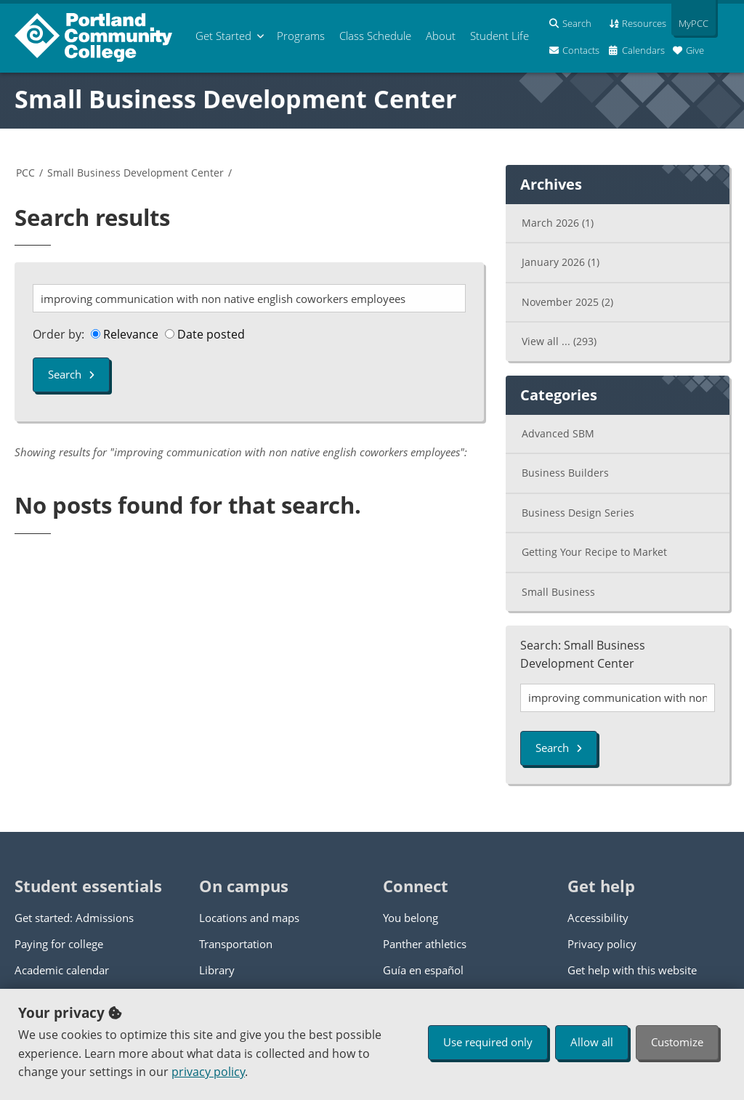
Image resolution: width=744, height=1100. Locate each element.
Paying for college (59, 944)
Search (71, 374)
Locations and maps (249, 917)
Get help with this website (632, 970)
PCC (25, 172)
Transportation (235, 944)
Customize (677, 1042)
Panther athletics (424, 944)
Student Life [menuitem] (499, 35)
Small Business (558, 592)
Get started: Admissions (74, 917)
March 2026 (558, 223)
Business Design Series (578, 512)
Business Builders (565, 473)
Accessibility (597, 917)
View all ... (559, 341)
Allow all (591, 1042)
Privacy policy (601, 944)
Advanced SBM (558, 433)
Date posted (205, 334)
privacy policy (208, 1072)
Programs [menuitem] (301, 35)
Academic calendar (62, 970)
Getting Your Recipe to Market (594, 552)
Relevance (124, 334)
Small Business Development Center (235, 99)
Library (217, 970)
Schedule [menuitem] (375, 35)
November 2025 (567, 302)
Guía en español (423, 970)
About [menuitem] (441, 35)
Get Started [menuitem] (223, 35)
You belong (410, 917)
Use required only (488, 1042)
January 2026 (560, 262)
